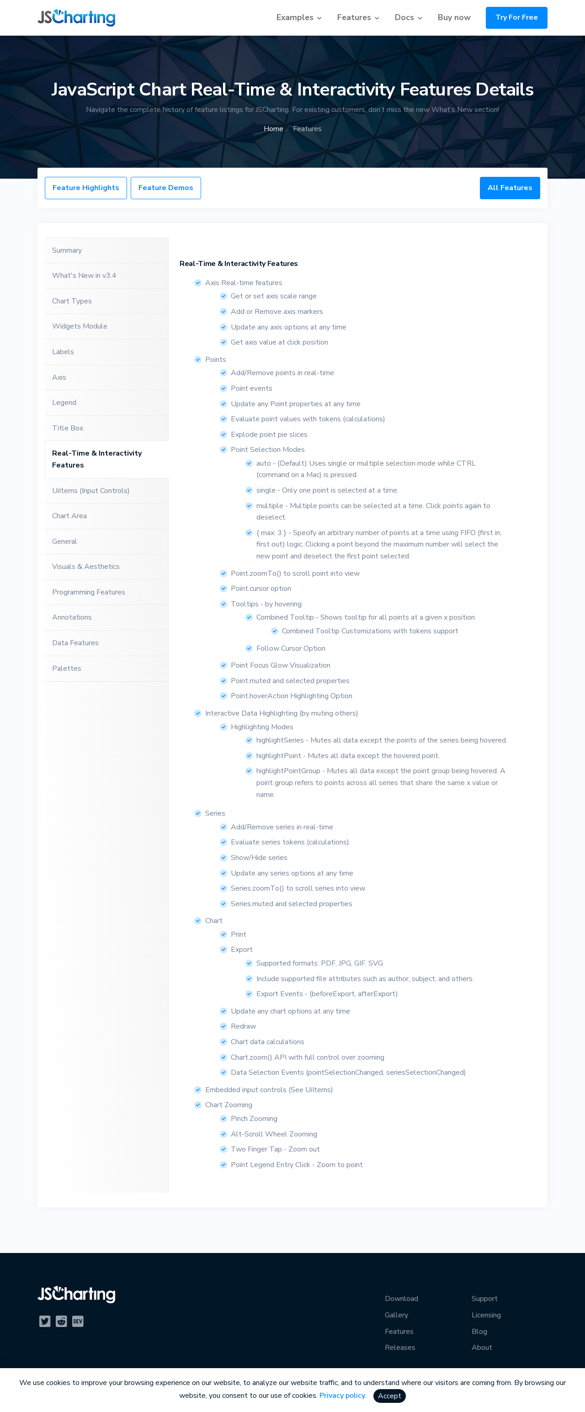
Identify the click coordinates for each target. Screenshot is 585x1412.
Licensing (486, 1315)
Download (401, 1299)
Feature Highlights (86, 188)
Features (354, 17)
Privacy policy (342, 1396)
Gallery (396, 1315)
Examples (295, 17)
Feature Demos (165, 188)
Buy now (454, 17)
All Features (510, 188)
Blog (479, 1332)
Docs (404, 17)
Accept (389, 1396)
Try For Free (516, 17)
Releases (400, 1348)
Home (273, 129)
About (482, 1348)
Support (485, 1299)
